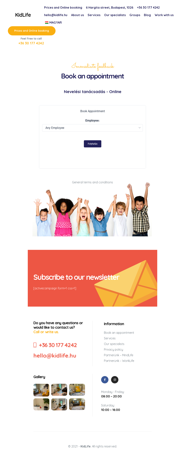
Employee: (92, 120)
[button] (32, 30)
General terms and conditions (92, 182)
